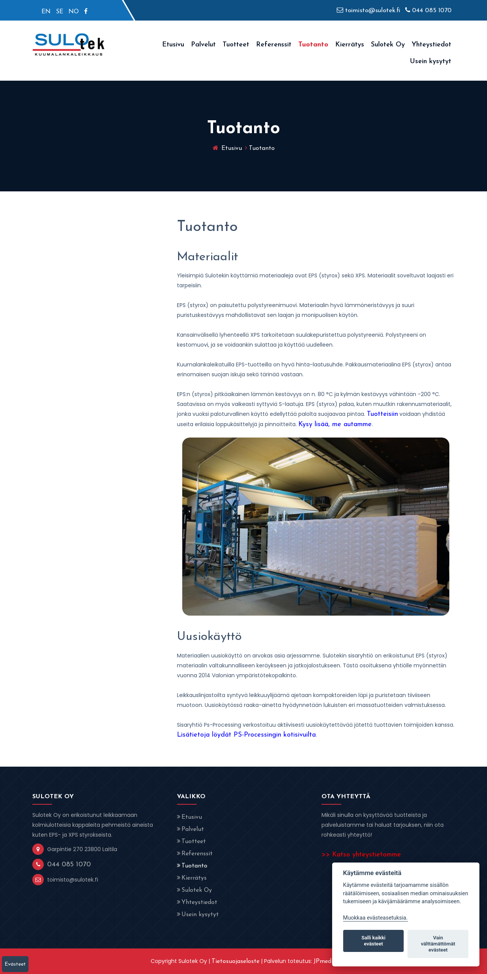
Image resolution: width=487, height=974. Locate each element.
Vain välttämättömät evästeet (438, 944)
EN (46, 12)
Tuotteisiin (382, 414)
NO (73, 12)
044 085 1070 (428, 10)
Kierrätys (349, 44)
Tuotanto (313, 44)
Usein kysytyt (430, 61)
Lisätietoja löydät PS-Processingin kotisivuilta (246, 734)
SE (59, 12)
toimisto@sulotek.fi (368, 10)
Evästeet (15, 964)
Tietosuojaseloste (235, 961)
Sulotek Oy (388, 44)
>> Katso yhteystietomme (361, 854)
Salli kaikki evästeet (373, 941)
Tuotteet (236, 44)
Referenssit (273, 44)
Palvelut (203, 44)
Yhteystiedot (431, 44)
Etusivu (173, 44)
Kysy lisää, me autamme (335, 424)
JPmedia (325, 961)
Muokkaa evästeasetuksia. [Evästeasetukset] (375, 918)
